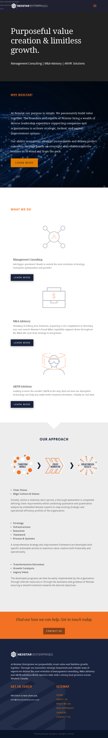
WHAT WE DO (63, 704)
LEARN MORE (24, 162)
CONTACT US (54, 631)
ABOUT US (62, 699)
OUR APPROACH (65, 708)
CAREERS (61, 712)
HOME (59, 695)
